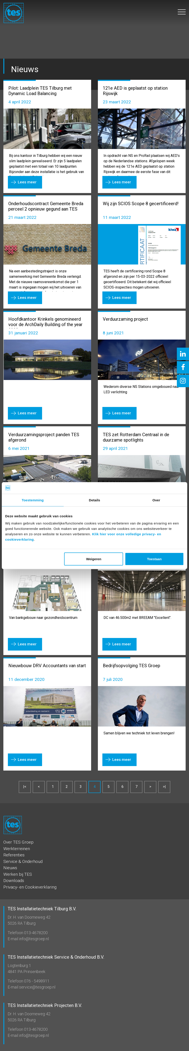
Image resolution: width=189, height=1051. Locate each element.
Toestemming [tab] (33, 500)
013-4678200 (35, 932)
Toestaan (154, 559)
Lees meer (27, 182)
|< (24, 786)
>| (164, 786)
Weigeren (93, 559)
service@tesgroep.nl (36, 987)
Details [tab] (94, 500)
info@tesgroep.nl (33, 938)
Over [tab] (156, 500)
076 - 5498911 (36, 981)
